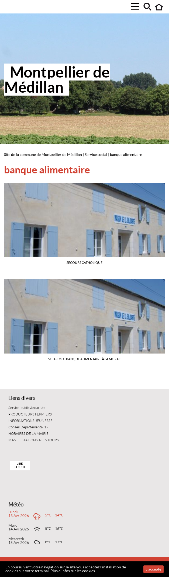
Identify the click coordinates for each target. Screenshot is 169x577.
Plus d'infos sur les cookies (72, 571)
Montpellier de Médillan (57, 80)
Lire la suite (20, 465)
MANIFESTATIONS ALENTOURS (33, 440)
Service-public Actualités (26, 408)
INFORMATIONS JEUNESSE (30, 421)
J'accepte (153, 569)
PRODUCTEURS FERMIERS (30, 414)
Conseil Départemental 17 (28, 427)
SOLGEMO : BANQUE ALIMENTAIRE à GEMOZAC (84, 359)
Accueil (159, 7)
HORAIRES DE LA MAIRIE (28, 434)
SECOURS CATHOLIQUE (84, 262)
